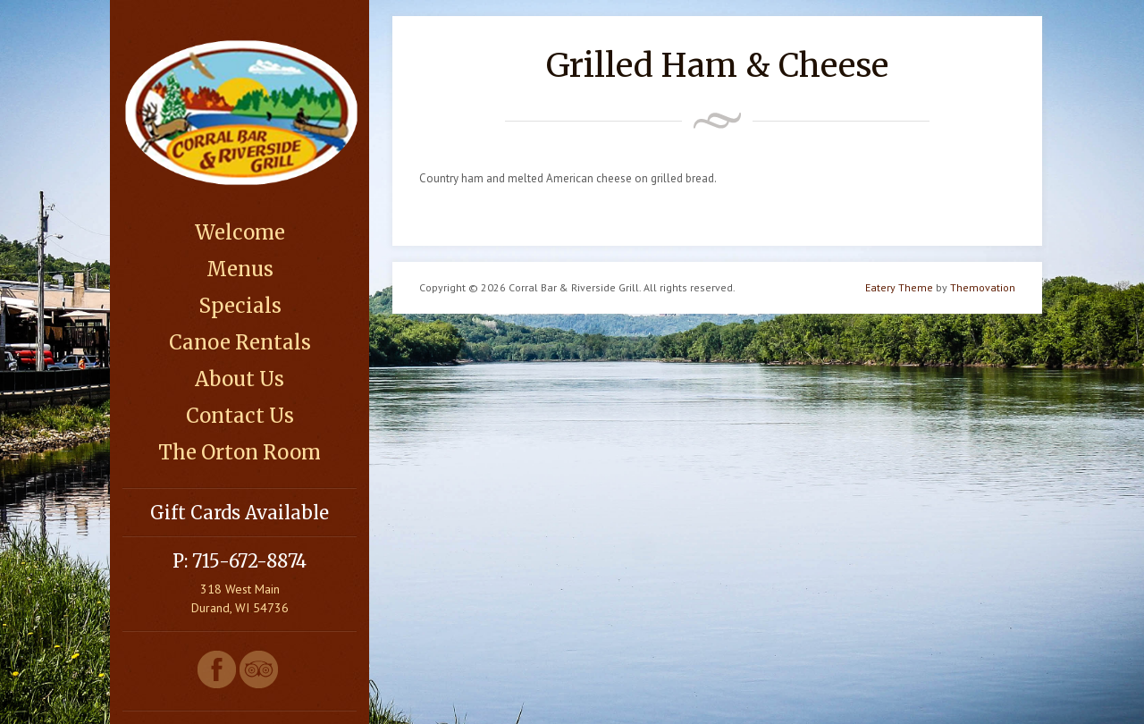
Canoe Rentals (240, 342)
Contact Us (240, 415)
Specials (240, 305)
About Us (239, 378)
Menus (239, 269)
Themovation (982, 287)
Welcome (240, 232)
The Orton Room (239, 452)
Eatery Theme (899, 287)
